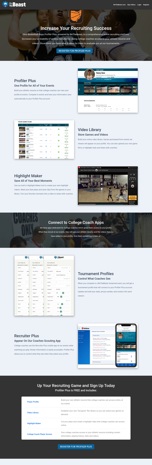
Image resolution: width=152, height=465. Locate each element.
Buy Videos (131, 5)
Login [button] (139, 5)
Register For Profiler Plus (74, 50)
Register (146, 5)
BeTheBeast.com (119, 5)
